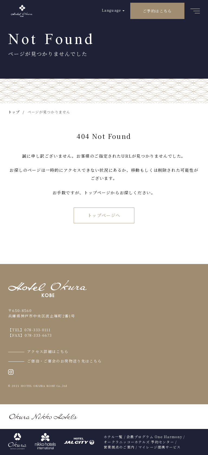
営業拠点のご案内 (119, 447)
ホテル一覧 (113, 436)
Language (111, 10)
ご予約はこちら (157, 11)
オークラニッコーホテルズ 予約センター (139, 442)
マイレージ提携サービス (159, 447)
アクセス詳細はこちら (48, 351)
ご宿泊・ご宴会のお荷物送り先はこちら (64, 361)
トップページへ (104, 215)
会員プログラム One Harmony (154, 436)
